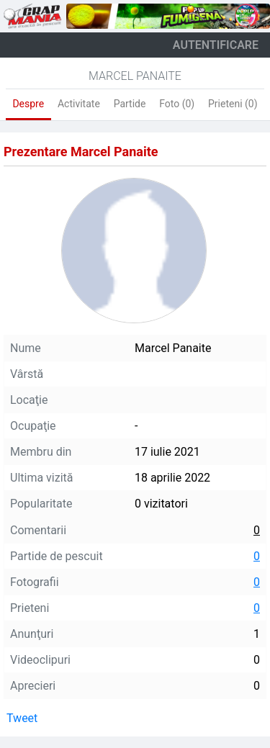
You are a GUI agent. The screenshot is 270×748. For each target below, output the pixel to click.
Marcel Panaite (135, 76)
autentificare (215, 45)
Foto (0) (176, 103)
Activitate (79, 103)
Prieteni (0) (233, 103)
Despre (28, 103)
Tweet (21, 718)
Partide (130, 103)
